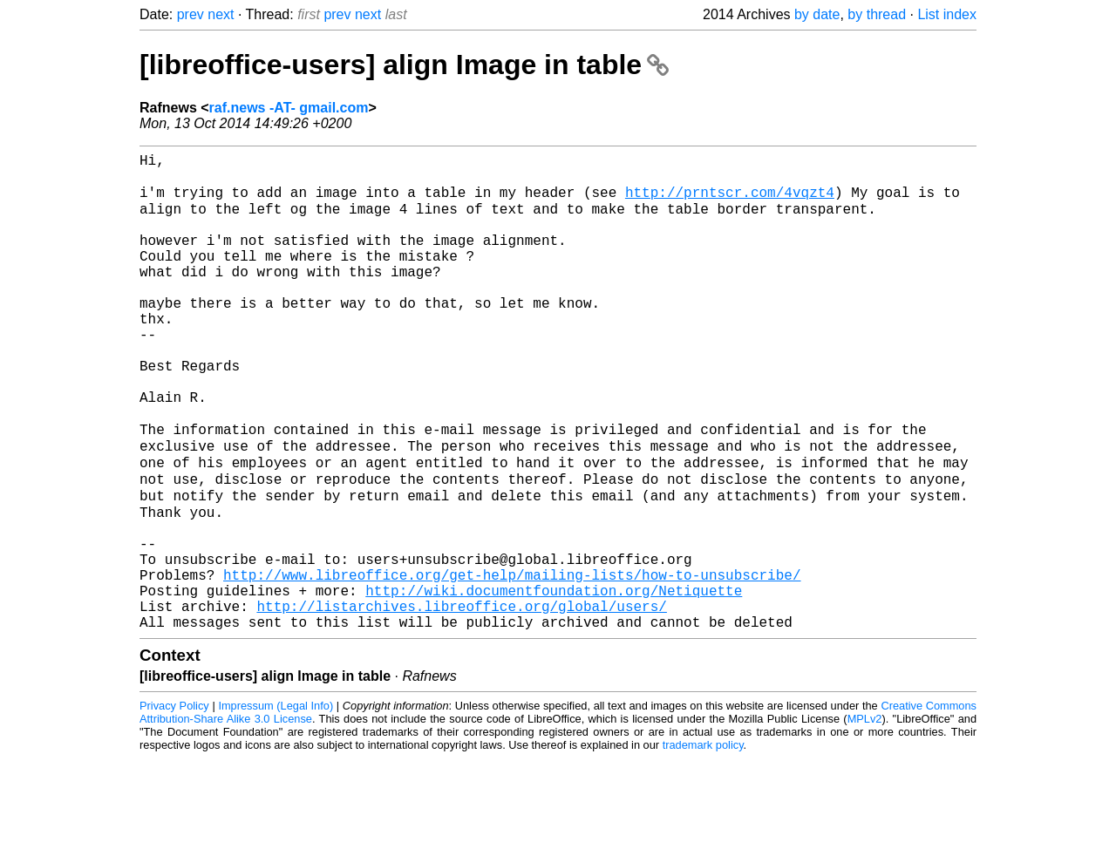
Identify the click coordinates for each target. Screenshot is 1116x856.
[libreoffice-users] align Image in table (404, 64)
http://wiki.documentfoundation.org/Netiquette (553, 680)
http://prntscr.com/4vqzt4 (729, 201)
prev (190, 14)
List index (946, 14)
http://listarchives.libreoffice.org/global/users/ (461, 700)
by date (817, 14)
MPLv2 (864, 816)
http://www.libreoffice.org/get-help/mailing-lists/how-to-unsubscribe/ (511, 661)
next (221, 14)
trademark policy (703, 842)
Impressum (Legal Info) (275, 803)
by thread (876, 14)
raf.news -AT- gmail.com (289, 107)
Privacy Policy (174, 803)
